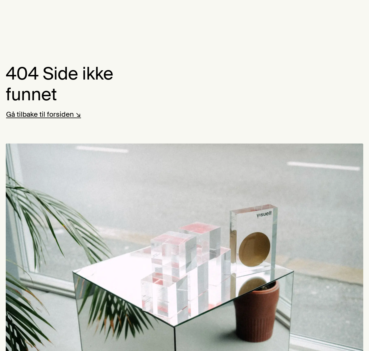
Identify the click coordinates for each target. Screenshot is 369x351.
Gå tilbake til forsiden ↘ (43, 114)
